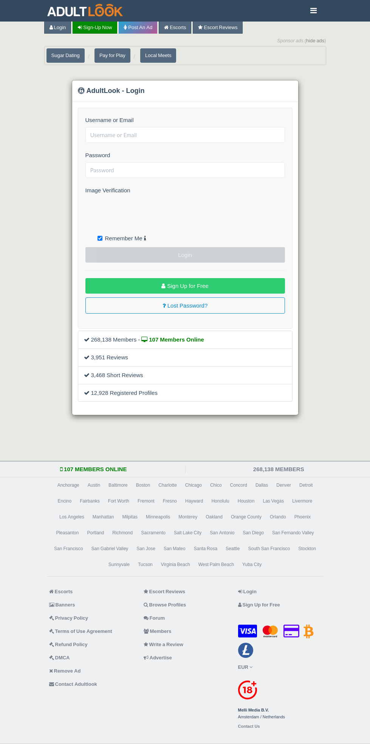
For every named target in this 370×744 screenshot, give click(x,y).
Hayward (194, 501)
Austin (94, 485)
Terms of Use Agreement (80, 631)
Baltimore (118, 485)
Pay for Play (112, 55)
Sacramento (153, 533)
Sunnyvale (119, 564)
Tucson (145, 564)
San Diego (253, 533)
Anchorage (68, 485)
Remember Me (122, 238)
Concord (238, 485)
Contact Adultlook (73, 684)
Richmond (122, 533)
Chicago (193, 485)
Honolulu (220, 501)
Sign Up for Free (185, 286)
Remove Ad (65, 670)
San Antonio (222, 533)
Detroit (306, 485)
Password (97, 155)
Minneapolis (158, 517)
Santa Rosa (205, 548)
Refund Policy (68, 644)
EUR (245, 667)
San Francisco (68, 548)
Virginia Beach (175, 564)
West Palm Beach (216, 564)
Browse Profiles (165, 604)
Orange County (246, 517)
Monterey (187, 517)
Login (58, 27)
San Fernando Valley (293, 533)
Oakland (214, 517)
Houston (246, 501)
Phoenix (302, 517)
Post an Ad (138, 27)
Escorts (175, 27)
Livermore (302, 501)
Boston (143, 485)
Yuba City (252, 564)
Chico (216, 485)
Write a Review (163, 644)
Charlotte (167, 485)
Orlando (278, 517)
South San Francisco (269, 548)
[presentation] (142, 212)
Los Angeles (71, 517)
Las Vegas (273, 501)
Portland (95, 533)
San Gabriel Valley (109, 548)
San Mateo (175, 548)
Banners (62, 604)
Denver (283, 485)
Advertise (158, 657)
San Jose (145, 548)
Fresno (170, 501)
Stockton (307, 548)
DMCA (59, 657)
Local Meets (158, 55)
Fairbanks (90, 501)
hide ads (315, 40)
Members (158, 631)
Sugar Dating (65, 55)
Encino (64, 501)
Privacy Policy (68, 618)
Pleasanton (67, 533)
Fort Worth (118, 501)
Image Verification (107, 190)
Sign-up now (95, 27)
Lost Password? (185, 305)
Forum (154, 618)
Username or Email (109, 120)
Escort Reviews (217, 27)
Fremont (146, 501)
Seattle (233, 548)
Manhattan (103, 517)
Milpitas (130, 517)
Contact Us (249, 726)
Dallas (261, 485)
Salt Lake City (187, 533)
